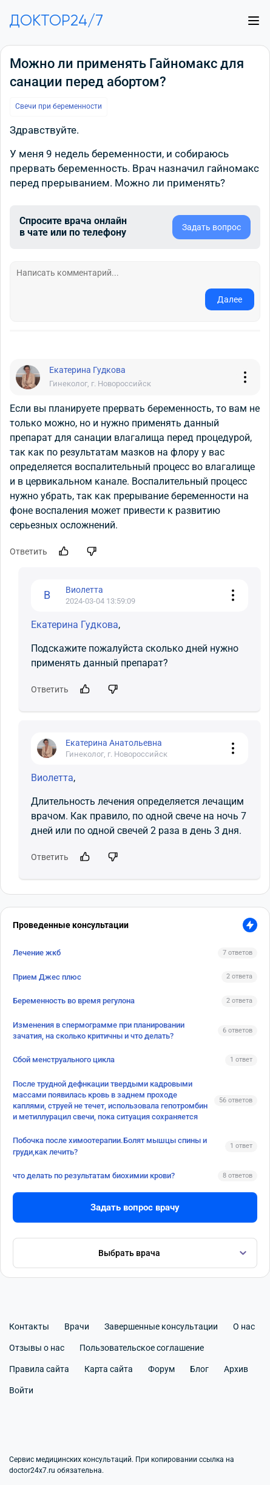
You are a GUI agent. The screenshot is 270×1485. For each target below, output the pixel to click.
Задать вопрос (211, 227)
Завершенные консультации (161, 1326)
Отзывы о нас (36, 1348)
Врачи (76, 1326)
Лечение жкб (37, 952)
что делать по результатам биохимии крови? (94, 1175)
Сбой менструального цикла (64, 1059)
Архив (236, 1369)
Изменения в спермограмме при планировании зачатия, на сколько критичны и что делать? (98, 1030)
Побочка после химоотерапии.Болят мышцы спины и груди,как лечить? (110, 1146)
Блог (199, 1369)
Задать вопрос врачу (135, 1207)
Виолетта (52, 777)
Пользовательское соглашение (141, 1348)
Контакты (29, 1326)
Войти (21, 1390)
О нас (244, 1326)
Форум (161, 1369)
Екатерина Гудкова (74, 624)
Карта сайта (108, 1369)
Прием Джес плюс (47, 976)
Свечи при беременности (58, 106)
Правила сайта (39, 1369)
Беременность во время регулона (74, 1000)
